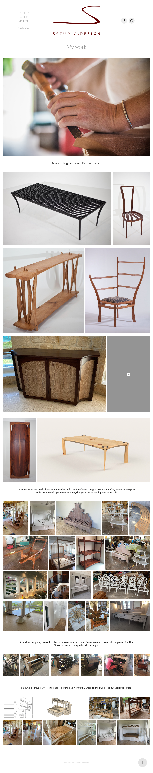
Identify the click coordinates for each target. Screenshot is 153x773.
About (22, 24)
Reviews (23, 20)
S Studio (23, 13)
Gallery (23, 17)
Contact (24, 27)
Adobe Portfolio (82, 762)
